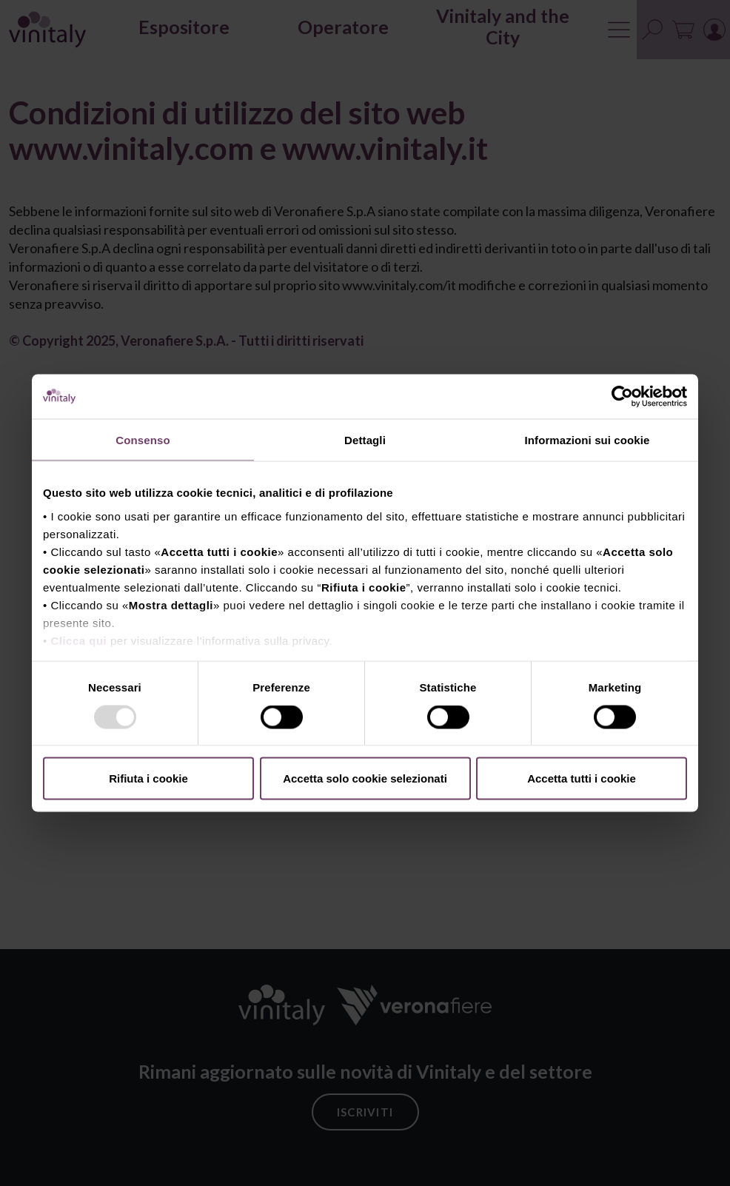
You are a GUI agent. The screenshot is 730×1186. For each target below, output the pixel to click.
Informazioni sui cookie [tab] (587, 440)
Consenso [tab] (142, 440)
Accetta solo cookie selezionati (365, 778)
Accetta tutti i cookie (581, 778)
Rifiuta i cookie (148, 778)
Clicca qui (78, 640)
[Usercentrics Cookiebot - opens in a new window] (622, 397)
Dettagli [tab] (365, 440)
